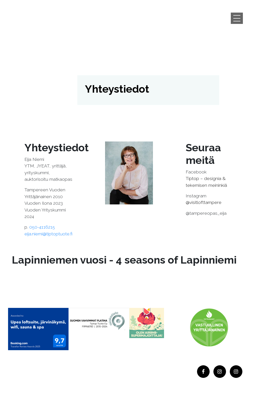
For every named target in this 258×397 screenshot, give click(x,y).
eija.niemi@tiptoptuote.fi (48, 233)
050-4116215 (42, 227)
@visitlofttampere (203, 202)
